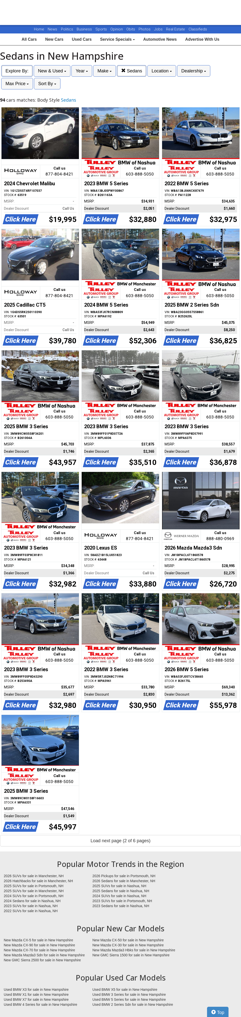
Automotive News (160, 39)
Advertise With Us (202, 39)
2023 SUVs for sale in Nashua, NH (31, 906)
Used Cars (82, 39)
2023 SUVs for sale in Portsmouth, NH (122, 901)
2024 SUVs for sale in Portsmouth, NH (33, 896)
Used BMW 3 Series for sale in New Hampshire (129, 995)
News (52, 29)
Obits (131, 29)
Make (104, 70)
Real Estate (176, 29)
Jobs (159, 29)
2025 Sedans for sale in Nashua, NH (120, 891)
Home (39, 29)
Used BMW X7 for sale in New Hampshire (36, 1000)
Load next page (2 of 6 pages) (120, 840)
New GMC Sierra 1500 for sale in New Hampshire (131, 955)
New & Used (52, 70)
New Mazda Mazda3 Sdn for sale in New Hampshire (44, 955)
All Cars (29, 39)
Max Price (17, 83)
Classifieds (198, 29)
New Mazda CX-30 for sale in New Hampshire (128, 945)
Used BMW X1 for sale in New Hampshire (36, 995)
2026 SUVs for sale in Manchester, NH (34, 876)
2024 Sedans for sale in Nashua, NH (32, 901)
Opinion (117, 29)
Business (85, 29)
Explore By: (16, 70)
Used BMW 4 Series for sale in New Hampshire (40, 1005)
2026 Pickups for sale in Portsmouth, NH (123, 876)
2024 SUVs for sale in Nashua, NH (119, 896)
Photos (145, 29)
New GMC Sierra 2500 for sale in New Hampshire (42, 960)
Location (162, 70)
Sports (101, 29)
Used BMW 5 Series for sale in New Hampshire (129, 1000)
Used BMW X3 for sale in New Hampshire (36, 990)
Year (82, 70)
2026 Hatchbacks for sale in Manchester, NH (38, 881)
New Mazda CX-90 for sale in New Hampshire (39, 945)
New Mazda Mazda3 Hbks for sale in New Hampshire (133, 950)
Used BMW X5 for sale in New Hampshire (124, 990)
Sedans (131, 70)
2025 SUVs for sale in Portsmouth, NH (33, 886)
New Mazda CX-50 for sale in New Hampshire (128, 940)
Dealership (193, 70)
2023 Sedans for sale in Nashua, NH (120, 906)
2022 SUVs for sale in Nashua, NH (31, 911)
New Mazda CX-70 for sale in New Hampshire (39, 950)
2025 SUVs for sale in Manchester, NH (34, 891)
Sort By (47, 83)
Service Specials (117, 39)
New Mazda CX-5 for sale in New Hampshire (38, 940)
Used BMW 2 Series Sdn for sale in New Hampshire (132, 1005)
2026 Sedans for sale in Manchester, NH (123, 881)
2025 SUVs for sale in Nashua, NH (119, 886)
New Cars (54, 39)
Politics (67, 29)
